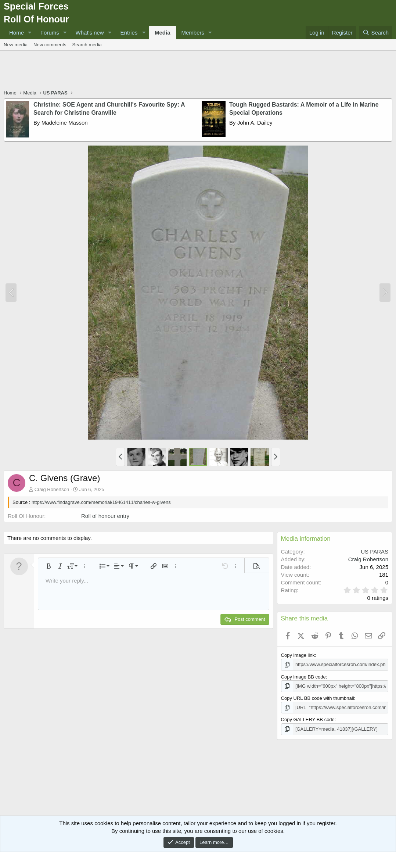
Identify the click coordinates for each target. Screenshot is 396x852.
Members (193, 32)
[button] (30, 32)
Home (16, 32)
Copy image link (298, 655)
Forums (49, 32)
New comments (49, 44)
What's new (90, 32)
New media (16, 44)
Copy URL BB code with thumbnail (317, 698)
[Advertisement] (198, 70)
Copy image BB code (303, 677)
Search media (87, 44)
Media (162, 32)
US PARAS (374, 551)
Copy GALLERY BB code (308, 719)
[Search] (375, 32)
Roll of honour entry (105, 516)
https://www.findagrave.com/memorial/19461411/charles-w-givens (101, 502)
